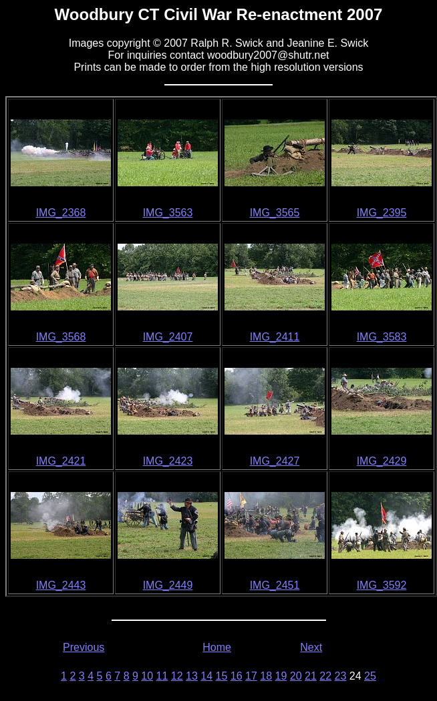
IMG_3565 (275, 212)
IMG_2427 (275, 461)
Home (216, 647)
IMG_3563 (168, 212)
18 (266, 676)
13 (192, 676)
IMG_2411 (275, 336)
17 (251, 676)
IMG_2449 (168, 585)
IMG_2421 (61, 461)
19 (281, 676)
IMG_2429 (382, 461)
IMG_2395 (382, 212)
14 (206, 676)
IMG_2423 (168, 461)
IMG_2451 (275, 585)
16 (237, 676)
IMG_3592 (382, 585)
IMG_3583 (382, 336)
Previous (83, 647)
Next (311, 647)
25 (370, 676)
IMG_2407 (168, 336)
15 (222, 676)
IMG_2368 (61, 212)
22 (325, 676)
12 (177, 676)
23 (341, 676)
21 (311, 676)
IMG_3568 (61, 336)
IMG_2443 (61, 585)
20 (296, 676)
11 (162, 676)
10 (147, 676)
